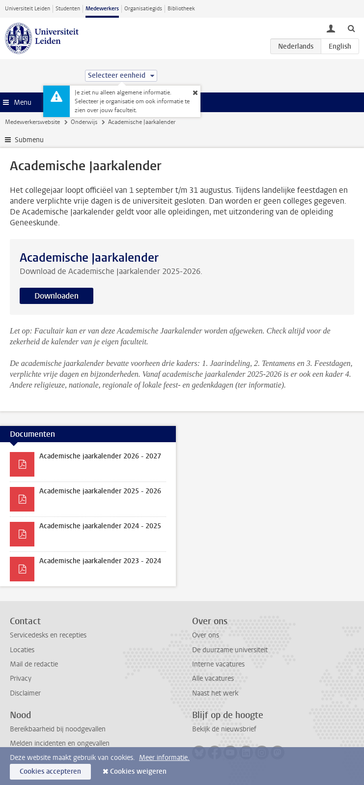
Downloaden (56, 296)
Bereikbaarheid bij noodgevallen (58, 729)
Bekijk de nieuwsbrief (224, 729)
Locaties (22, 650)
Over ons (205, 635)
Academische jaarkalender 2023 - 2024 (100, 561)
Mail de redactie (34, 664)
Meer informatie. (164, 757)
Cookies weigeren (138, 771)
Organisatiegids (143, 8)
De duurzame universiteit (230, 650)
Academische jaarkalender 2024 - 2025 (100, 526)
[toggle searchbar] (351, 28)
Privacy (20, 678)
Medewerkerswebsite (32, 122)
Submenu (29, 140)
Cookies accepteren (50, 771)
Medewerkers (102, 8)
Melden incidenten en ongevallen (60, 743)
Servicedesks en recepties (48, 635)
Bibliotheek (181, 8)
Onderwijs (84, 122)
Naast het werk (215, 693)
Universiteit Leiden (27, 8)
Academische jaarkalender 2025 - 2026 (100, 491)
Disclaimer (25, 693)
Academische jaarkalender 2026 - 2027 (100, 456)
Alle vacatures (213, 678)
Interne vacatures (218, 664)
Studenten (68, 8)
